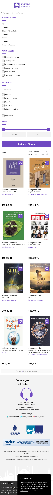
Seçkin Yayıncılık (10, 68)
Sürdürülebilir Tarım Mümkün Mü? (13, 244)
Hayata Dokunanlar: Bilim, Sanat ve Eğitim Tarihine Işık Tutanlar (39, 351)
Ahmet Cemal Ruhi (11, 109)
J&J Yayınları (8, 61)
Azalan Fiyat (36, 153)
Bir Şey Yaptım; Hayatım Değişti (12, 350)
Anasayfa (5, 13)
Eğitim (4, 24)
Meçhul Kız (32, 297)
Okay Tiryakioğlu (10, 98)
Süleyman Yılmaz (9, 190)
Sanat (4, 38)
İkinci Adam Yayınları (11, 57)
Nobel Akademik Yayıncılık (13, 64)
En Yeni (42, 153)
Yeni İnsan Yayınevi (11, 75)
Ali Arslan (7, 105)
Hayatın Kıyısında (34, 192)
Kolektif (6, 94)
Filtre (13, 152)
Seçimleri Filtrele (26, 144)
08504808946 (41, 459)
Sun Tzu (6, 102)
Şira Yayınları (8, 71)
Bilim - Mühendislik (9, 31)
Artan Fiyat (30, 153)
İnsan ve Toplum (8, 45)
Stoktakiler (7, 115)
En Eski (47, 153)
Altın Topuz (5, 297)
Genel (5, 27)
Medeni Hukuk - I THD (9, 192)
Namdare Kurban (34, 244)
